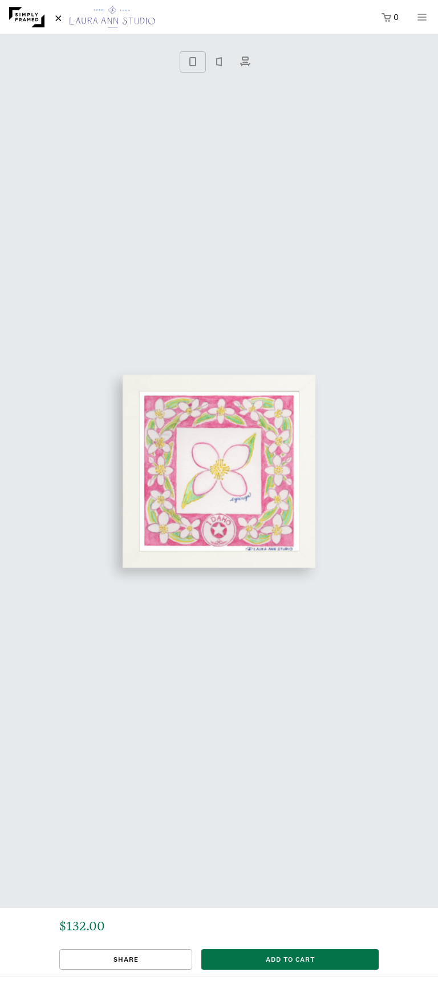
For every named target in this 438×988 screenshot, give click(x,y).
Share (126, 959)
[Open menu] (422, 21)
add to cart (290, 959)
